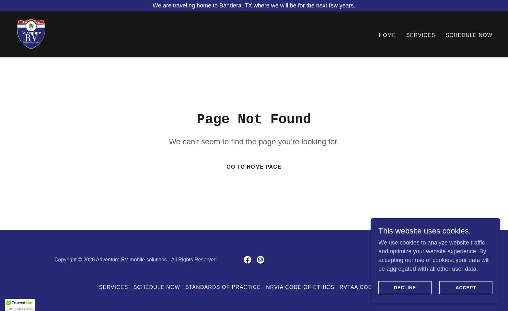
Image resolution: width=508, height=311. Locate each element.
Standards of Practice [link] (223, 287)
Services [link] (420, 35)
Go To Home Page (253, 167)
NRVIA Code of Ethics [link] (300, 287)
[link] (31, 34)
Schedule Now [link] (469, 35)
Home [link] (387, 35)
